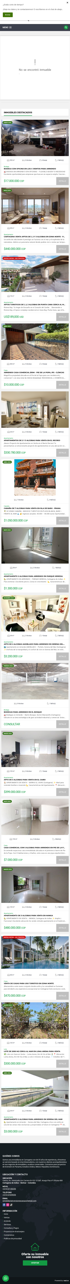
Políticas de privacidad (13, 1239)
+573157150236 (9, 1189)
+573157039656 (9, 1195)
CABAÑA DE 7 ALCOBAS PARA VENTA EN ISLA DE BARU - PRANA (32, 508)
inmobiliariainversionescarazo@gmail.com (19, 1201)
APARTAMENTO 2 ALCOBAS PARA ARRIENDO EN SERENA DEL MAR (33, 1119)
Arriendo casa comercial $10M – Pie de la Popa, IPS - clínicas (34, 372)
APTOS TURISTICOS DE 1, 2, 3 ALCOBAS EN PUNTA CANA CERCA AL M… (34, 305)
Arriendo (7, 1221)
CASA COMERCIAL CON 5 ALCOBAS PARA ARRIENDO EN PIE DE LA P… (34, 848)
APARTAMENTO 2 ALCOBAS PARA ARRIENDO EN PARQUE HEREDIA (33, 576)
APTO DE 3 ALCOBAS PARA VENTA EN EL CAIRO (25, 780)
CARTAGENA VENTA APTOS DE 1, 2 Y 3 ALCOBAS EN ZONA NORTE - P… (34, 237)
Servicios (7, 1224)
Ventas (7, 1217)
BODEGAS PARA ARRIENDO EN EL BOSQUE (23, 712)
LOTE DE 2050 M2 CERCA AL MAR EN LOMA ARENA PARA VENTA (32, 1051)
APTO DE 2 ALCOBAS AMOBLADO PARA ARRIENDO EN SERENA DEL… (34, 644)
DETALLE (62, 181)
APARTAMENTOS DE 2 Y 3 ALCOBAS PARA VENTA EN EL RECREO (32, 440)
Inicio (6, 1214)
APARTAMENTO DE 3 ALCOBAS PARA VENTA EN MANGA (28, 916)
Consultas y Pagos (11, 1228)
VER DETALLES (35, 138)
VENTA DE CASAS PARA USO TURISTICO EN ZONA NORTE (29, 983)
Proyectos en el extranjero (14, 1231)
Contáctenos (9, 1235)
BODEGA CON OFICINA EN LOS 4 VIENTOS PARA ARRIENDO (30, 169)
